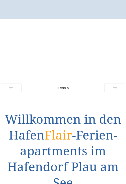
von (63, 88)
